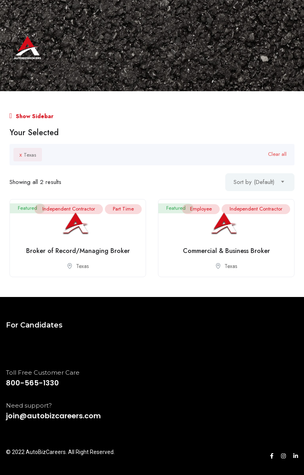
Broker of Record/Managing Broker (78, 250)
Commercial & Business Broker (226, 250)
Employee (201, 209)
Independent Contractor (68, 209)
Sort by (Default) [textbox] (254, 182)
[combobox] (259, 182)
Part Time (123, 209)
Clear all (277, 154)
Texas (27, 154)
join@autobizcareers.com (53, 416)
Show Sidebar (31, 116)
